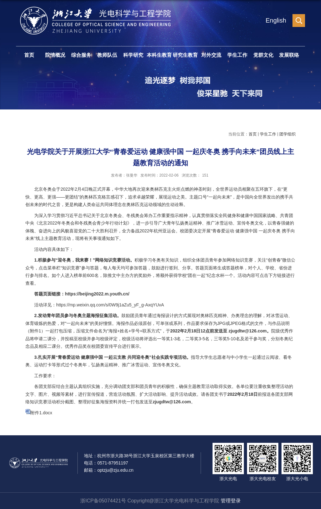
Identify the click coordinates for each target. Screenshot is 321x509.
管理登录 (231, 500)
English (276, 20)
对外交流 (211, 55)
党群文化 (263, 55)
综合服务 (81, 55)
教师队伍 (107, 55)
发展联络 (289, 55)
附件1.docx (41, 412)
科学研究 (133, 55)
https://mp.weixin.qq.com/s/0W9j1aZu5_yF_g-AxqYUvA (110, 304)
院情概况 (55, 55)
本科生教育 (159, 55)
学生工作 (237, 55)
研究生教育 (185, 55)
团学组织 (287, 134)
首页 (29, 55)
